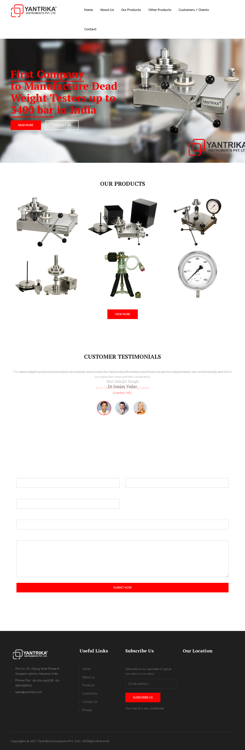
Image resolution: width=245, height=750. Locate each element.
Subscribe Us (143, 697)
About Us (107, 10)
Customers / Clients (194, 10)
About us (88, 677)
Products (88, 685)
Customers (89, 693)
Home (88, 10)
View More (122, 314)
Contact (90, 29)
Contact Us (89, 702)
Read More (25, 125)
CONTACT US (62, 125)
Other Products (159, 10)
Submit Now (122, 587)
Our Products (131, 10)
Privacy (87, 710)
